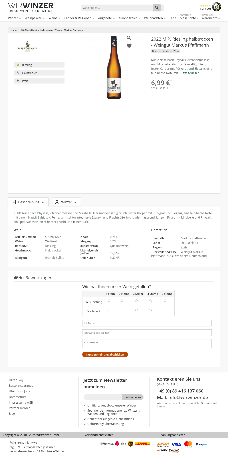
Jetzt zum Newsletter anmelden (105, 383)
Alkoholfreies (128, 18)
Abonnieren (133, 397)
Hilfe (173, 18)
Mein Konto (188, 17)
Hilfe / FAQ (16, 380)
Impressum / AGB (21, 402)
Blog (12, 414)
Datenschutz (17, 397)
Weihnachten (153, 18)
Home (14, 29)
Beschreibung (28, 202)
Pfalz (22, 81)
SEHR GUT (205, 8)
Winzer (13, 18)
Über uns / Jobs (19, 391)
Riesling (24, 65)
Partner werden (20, 408)
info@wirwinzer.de (188, 397)
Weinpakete (33, 18)
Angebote (105, 18)
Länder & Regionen (77, 18)
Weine (53, 18)
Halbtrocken (27, 73)
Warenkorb (209, 17)
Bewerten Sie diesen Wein (165, 51)
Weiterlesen (191, 73)
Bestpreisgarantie (21, 386)
